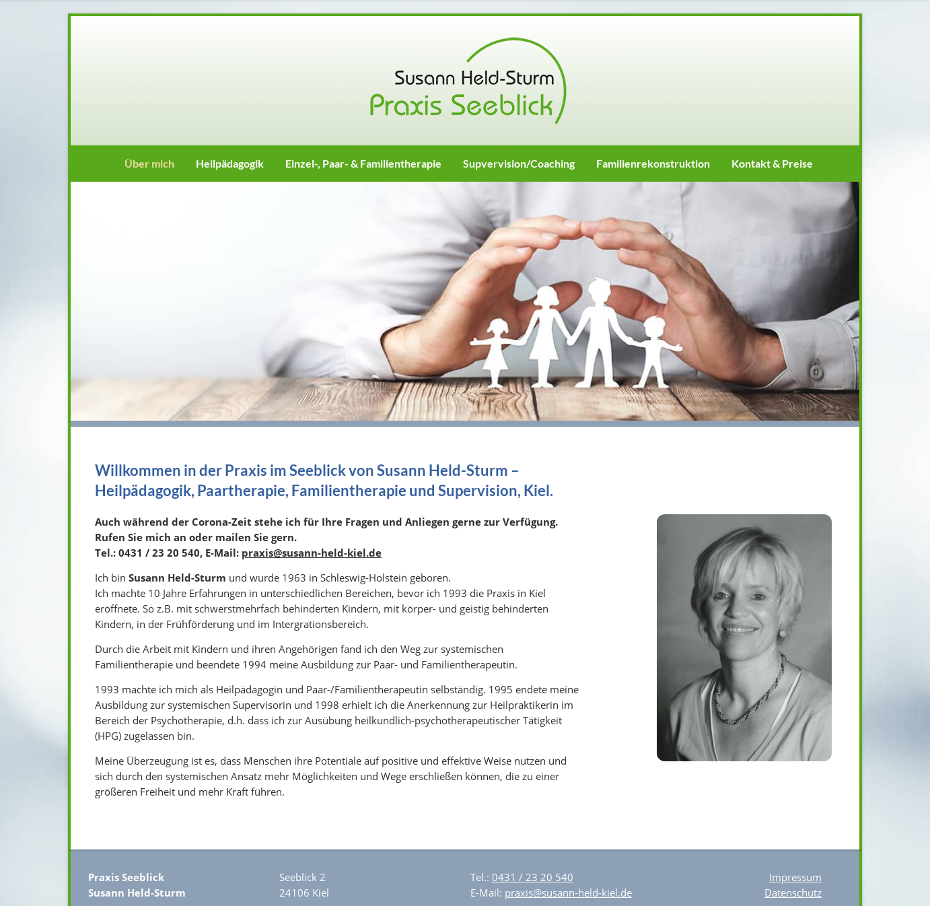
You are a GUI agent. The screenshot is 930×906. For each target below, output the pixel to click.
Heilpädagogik (230, 163)
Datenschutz (793, 892)
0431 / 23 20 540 (532, 877)
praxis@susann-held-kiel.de (312, 552)
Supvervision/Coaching (519, 163)
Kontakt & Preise (772, 163)
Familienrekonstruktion (653, 163)
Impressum (795, 877)
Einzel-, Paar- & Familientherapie (363, 163)
